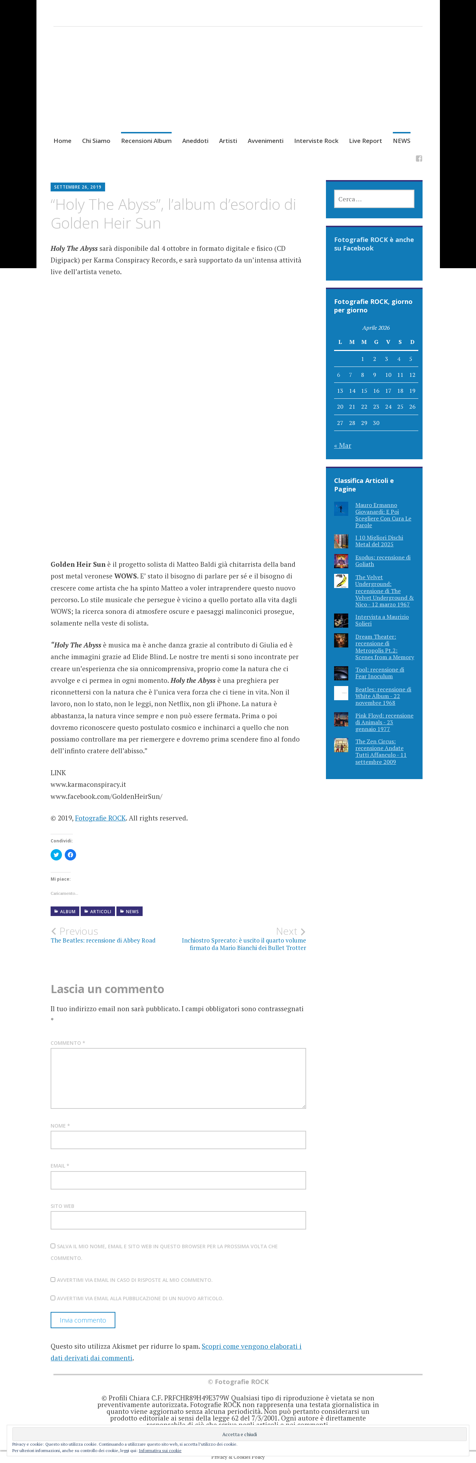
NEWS (402, 141)
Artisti (228, 141)
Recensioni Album (146, 141)
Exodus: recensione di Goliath (383, 560)
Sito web (62, 1206)
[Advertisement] (238, 88)
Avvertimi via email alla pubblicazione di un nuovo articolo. (140, 1298)
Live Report (365, 141)
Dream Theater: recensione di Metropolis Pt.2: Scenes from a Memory (384, 647)
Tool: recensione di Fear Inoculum (379, 673)
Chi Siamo (96, 141)
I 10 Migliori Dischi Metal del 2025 (379, 541)
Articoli (100, 912)
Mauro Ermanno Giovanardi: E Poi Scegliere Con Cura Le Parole (383, 515)
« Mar (342, 445)
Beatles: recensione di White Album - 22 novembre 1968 (383, 696)
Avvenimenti (265, 141)
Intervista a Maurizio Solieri (382, 620)
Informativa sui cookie (160, 1450)
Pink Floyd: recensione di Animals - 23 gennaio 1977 (384, 722)
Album (68, 912)
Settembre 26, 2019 (78, 187)
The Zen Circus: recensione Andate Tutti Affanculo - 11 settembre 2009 (381, 751)
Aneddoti (195, 141)
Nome (60, 1125)
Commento (68, 1042)
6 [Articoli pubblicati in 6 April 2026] (338, 375)
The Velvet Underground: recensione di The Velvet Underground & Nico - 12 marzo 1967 (384, 590)
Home (62, 141)
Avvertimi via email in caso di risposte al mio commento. (135, 1280)
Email (60, 1165)
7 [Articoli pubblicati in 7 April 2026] (350, 375)
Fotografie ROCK (100, 817)
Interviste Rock (316, 141)
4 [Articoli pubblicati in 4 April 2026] (398, 359)
